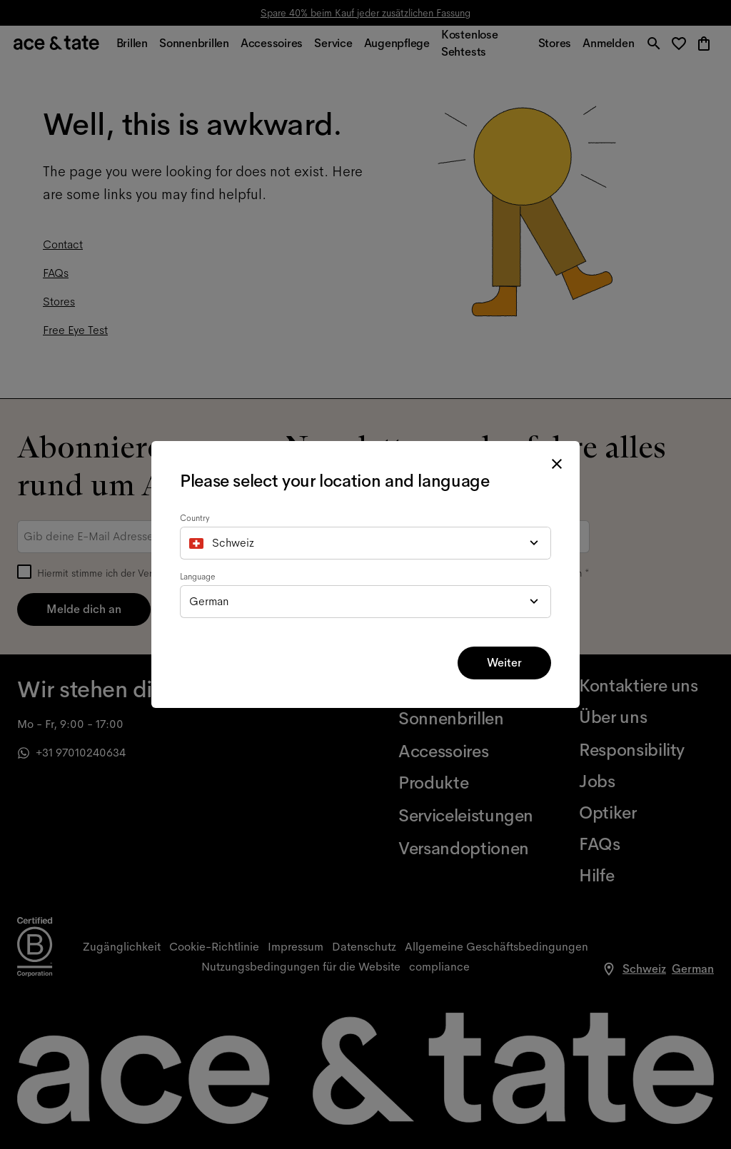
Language (198, 576)
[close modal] (557, 464)
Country (195, 518)
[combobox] (365, 543)
